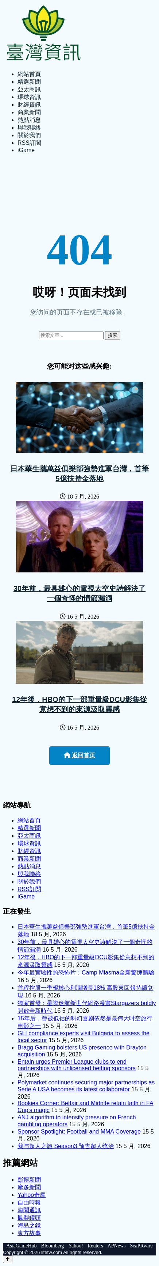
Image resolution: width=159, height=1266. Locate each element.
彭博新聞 (29, 1179)
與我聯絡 (29, 127)
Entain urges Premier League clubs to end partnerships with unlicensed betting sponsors (77, 1065)
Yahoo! (75, 1246)
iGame (26, 150)
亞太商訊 (29, 89)
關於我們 (29, 135)
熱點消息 (29, 120)
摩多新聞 (29, 1187)
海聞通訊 (29, 1210)
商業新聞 (29, 112)
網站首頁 (29, 74)
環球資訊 (29, 97)
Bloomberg (52, 1246)
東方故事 (29, 1233)
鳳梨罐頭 (29, 1218)
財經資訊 (29, 105)
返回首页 (79, 755)
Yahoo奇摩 (32, 1195)
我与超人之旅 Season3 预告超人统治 (66, 1146)
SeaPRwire (141, 1246)
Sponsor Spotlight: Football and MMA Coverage (79, 1131)
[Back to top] (7, 1259)
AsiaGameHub (21, 1246)
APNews (117, 1246)
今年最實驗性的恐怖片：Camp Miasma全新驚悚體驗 (86, 972)
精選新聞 (29, 82)
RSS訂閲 (29, 143)
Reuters (95, 1246)
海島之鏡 (29, 1225)
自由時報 (29, 1202)
